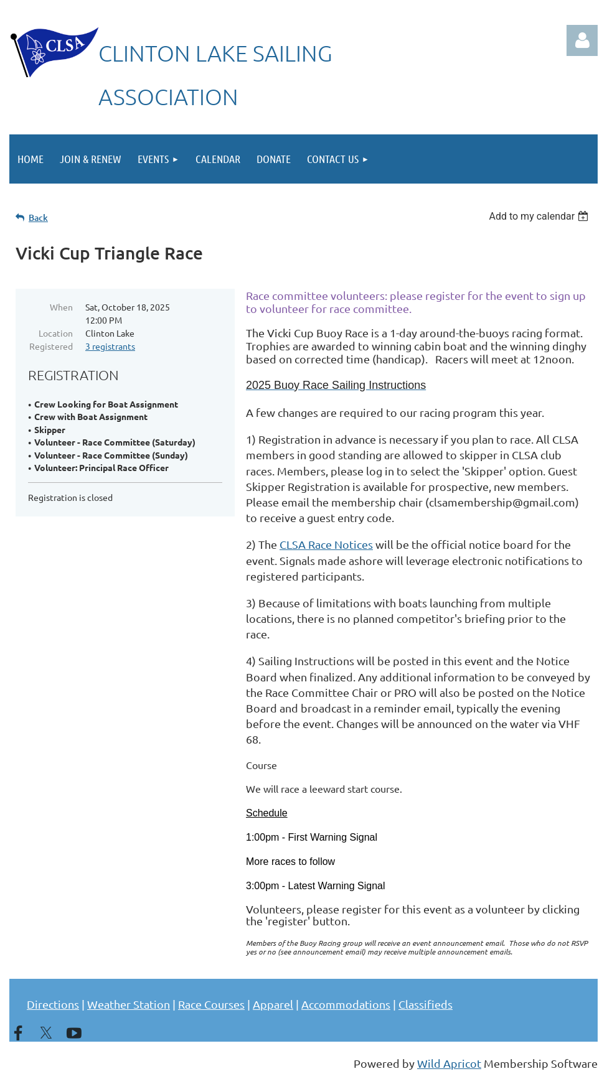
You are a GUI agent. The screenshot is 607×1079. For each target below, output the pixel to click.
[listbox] (540, 216)
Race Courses (211, 1004)
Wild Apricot (449, 1063)
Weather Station (128, 1004)
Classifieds (425, 1004)
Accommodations (345, 1004)
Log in (582, 40)
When (61, 306)
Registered (51, 346)
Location (56, 333)
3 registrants (110, 346)
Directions (53, 1004)
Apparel (273, 1004)
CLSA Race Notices (326, 544)
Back (38, 217)
